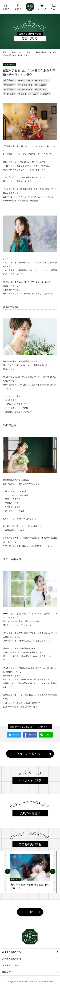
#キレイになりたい (25, 80)
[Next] (52, 871)
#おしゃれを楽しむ (25, 89)
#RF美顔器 (22, 94)
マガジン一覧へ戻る (30, 753)
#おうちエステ (9, 85)
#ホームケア (33, 94)
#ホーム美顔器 (40, 85)
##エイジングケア (42, 80)
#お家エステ (45, 94)
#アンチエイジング (25, 85)
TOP (30, 912)
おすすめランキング (11, 965)
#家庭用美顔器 (9, 80)
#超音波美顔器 (9, 89)
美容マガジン (8, 972)
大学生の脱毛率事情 (11, 958)
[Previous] (7, 871)
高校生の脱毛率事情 (11, 952)
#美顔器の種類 (40, 89)
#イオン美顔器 (9, 94)
